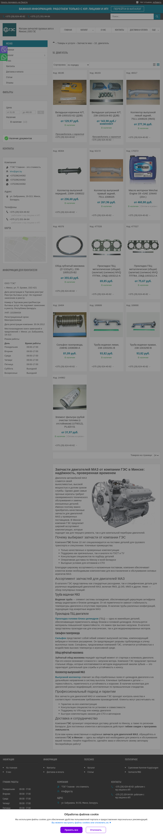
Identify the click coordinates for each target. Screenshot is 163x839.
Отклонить (96, 830)
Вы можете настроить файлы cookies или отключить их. (80, 822)
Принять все (71, 830)
